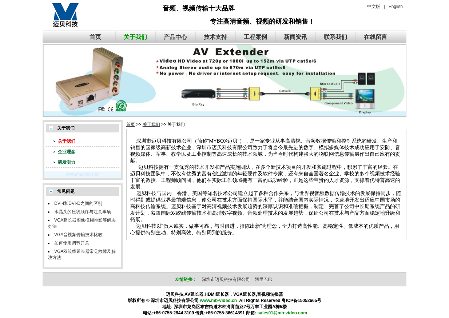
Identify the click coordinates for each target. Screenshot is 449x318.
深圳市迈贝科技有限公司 (226, 279)
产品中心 (175, 37)
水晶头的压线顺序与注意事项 (82, 211)
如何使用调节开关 (71, 243)
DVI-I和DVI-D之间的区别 (78, 203)
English (396, 6)
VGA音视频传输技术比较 (78, 234)
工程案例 (255, 37)
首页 (95, 37)
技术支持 (215, 37)
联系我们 (335, 37)
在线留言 (375, 37)
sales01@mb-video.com (282, 312)
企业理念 (66, 151)
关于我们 (135, 37)
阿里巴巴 (263, 279)
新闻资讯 (295, 37)
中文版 (373, 6)
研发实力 (66, 162)
